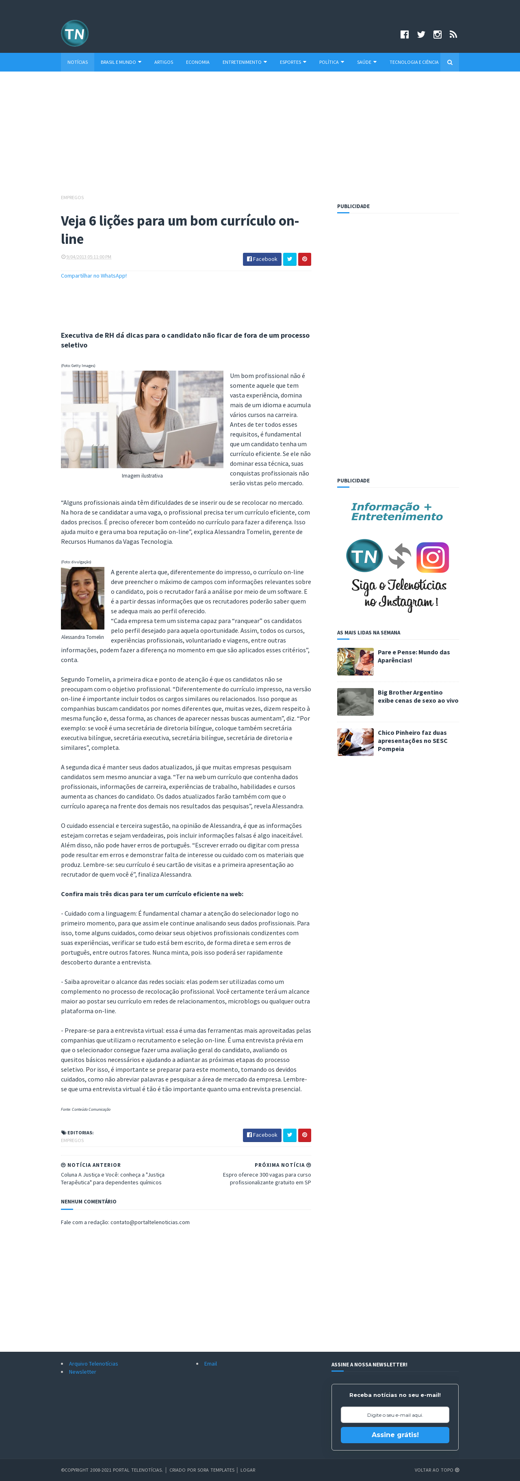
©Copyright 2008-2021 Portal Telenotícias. (112, 1470)
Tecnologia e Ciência (414, 62)
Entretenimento (245, 62)
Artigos (163, 62)
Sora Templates (215, 1470)
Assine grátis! (395, 1435)
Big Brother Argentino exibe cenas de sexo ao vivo (418, 696)
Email (210, 1363)
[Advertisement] (260, 136)
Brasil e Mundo (121, 62)
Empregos (72, 197)
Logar (247, 1470)
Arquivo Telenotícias (93, 1363)
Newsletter (82, 1371)
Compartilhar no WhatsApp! (94, 275)
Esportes (293, 62)
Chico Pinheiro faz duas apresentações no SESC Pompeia (413, 740)
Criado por (183, 1470)
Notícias (77, 62)
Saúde (367, 62)
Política (331, 62)
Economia (198, 62)
